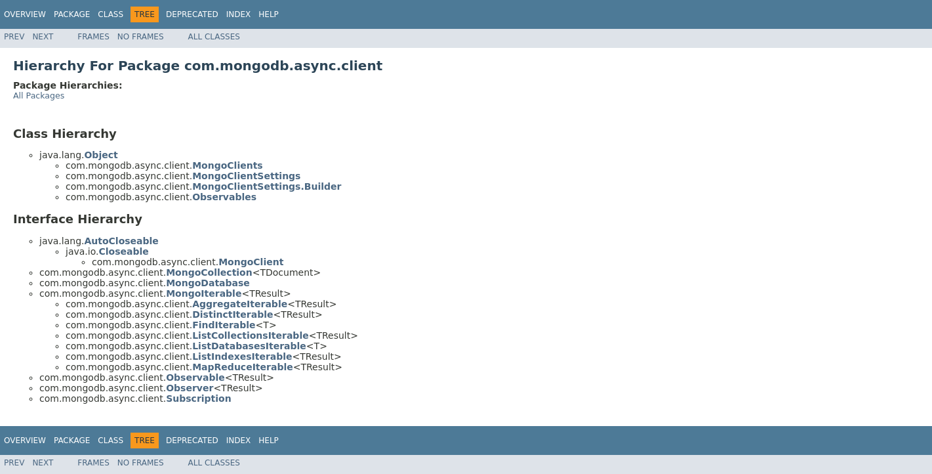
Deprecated (192, 14)
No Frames (140, 36)
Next (42, 36)
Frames (93, 36)
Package (72, 14)
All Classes (214, 36)
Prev (14, 36)
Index (238, 14)
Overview (25, 14)
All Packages (38, 95)
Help (268, 14)
